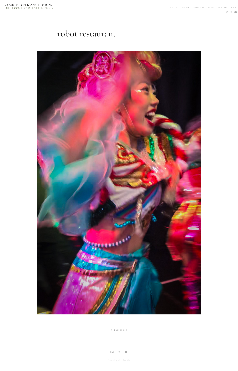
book (233, 7)
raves (211, 7)
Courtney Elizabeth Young (29, 5)
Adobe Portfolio (124, 360)
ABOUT (185, 7)
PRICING (222, 7)
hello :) (174, 7)
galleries (198, 7)
